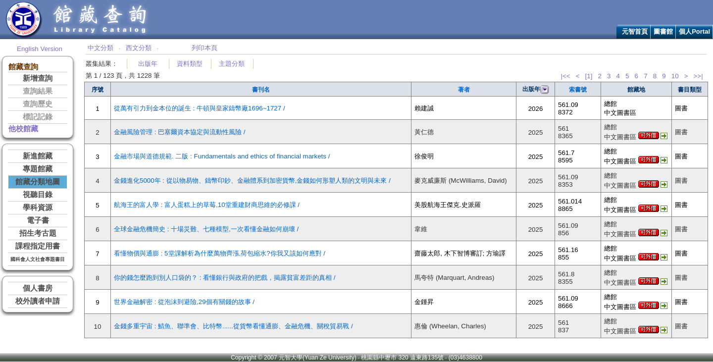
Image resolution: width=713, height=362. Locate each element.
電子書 (38, 220)
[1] (589, 76)
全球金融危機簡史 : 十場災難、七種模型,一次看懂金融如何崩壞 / (206, 229)
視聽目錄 (37, 195)
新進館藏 (37, 156)
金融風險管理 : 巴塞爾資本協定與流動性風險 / (180, 132)
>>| (698, 76)
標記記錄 (37, 117)
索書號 (578, 89)
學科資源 (37, 207)
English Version (39, 48)
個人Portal (694, 31)
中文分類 (100, 48)
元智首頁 (635, 31)
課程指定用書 (37, 246)
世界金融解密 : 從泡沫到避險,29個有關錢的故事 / (184, 302)
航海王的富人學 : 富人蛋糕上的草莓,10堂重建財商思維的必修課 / (207, 204)
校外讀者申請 (37, 301)
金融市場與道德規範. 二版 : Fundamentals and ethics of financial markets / (222, 156)
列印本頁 (204, 48)
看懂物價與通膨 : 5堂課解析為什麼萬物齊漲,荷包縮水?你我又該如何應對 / (219, 253)
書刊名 (261, 89)
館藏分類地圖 (37, 182)
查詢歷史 (37, 104)
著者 (464, 89)
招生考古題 (37, 233)
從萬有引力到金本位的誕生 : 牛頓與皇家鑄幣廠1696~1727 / (199, 108)
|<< (565, 76)
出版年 (147, 63)
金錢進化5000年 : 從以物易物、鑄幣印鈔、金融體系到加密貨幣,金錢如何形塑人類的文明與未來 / (252, 180)
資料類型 (190, 63)
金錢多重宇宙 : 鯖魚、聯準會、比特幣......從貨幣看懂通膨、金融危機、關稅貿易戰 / (233, 326)
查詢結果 (37, 91)
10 (675, 76)
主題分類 (232, 63)
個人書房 (37, 288)
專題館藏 (37, 169)
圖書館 (663, 31)
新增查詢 (37, 78)
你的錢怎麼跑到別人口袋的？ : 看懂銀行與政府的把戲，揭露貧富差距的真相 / (225, 277)
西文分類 (139, 48)
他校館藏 (23, 129)
